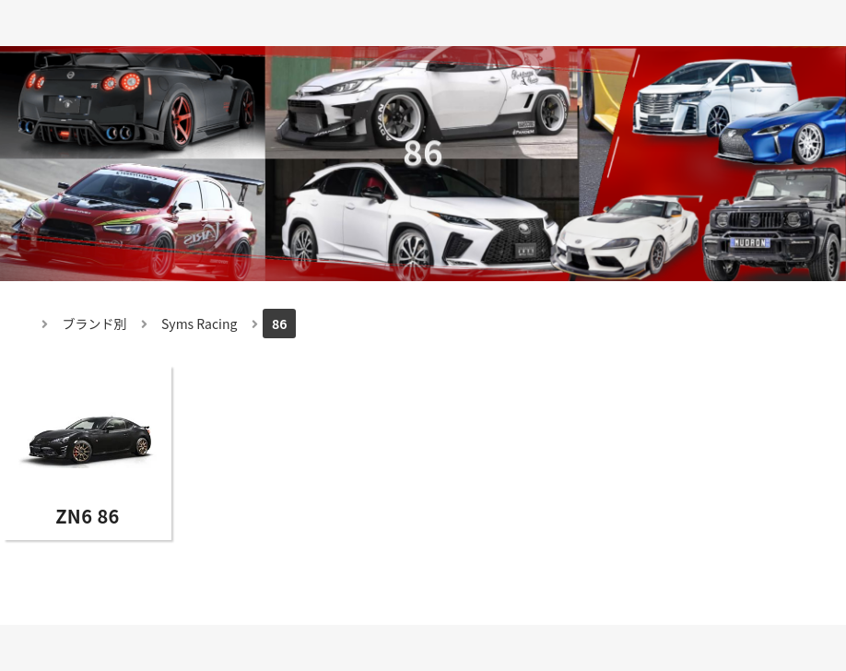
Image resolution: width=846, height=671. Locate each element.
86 (280, 323)
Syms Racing (199, 323)
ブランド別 (95, 323)
